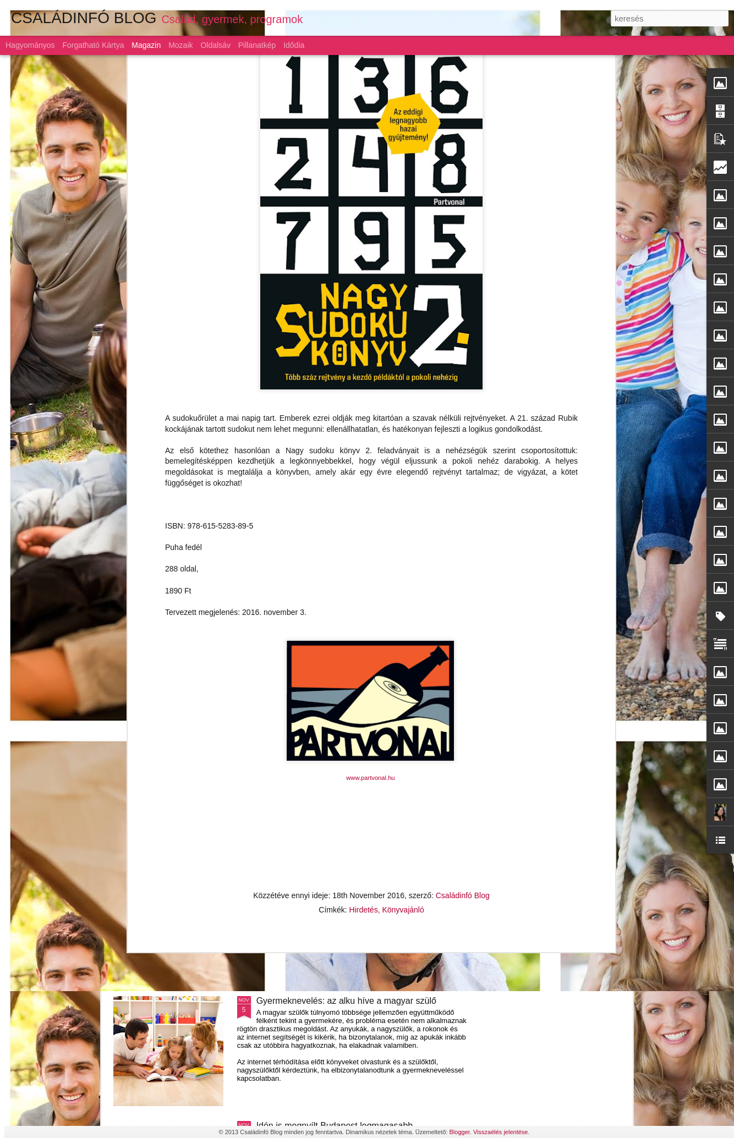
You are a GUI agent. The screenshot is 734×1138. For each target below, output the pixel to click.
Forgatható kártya (93, 45)
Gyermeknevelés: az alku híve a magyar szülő (346, 1000)
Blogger (460, 1132)
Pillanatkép (257, 45)
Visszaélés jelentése (500, 1132)
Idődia (293, 45)
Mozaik (180, 45)
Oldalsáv (215, 45)
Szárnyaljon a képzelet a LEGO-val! (326, 751)
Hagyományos (30, 45)
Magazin (146, 45)
